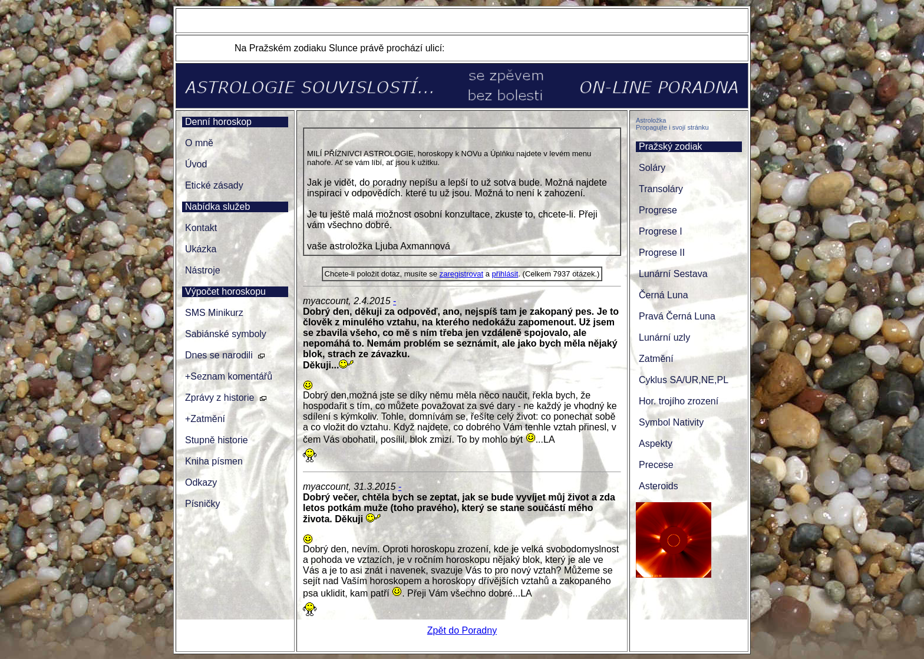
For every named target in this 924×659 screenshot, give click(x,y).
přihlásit (505, 273)
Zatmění (656, 359)
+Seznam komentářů (228, 376)
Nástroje (202, 270)
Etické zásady (214, 185)
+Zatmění (205, 419)
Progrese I (660, 231)
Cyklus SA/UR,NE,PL (683, 380)
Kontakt (201, 228)
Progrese (658, 210)
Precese (656, 465)
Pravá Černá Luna (677, 316)
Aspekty (655, 444)
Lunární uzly (664, 337)
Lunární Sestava (673, 274)
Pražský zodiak (670, 146)
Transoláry (661, 189)
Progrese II (662, 253)
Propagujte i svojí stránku (672, 127)
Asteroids (658, 486)
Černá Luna (663, 295)
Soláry (652, 168)
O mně (199, 143)
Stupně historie (216, 440)
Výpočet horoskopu (225, 291)
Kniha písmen (214, 461)
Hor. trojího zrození (678, 401)
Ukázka (200, 249)
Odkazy (201, 482)
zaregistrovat (461, 273)
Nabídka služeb (217, 207)
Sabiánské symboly (225, 334)
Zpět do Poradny (462, 630)
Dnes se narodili (219, 355)
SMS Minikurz (214, 313)
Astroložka (651, 120)
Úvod (196, 164)
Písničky (202, 504)
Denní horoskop (218, 122)
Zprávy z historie (219, 398)
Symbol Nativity (671, 422)
